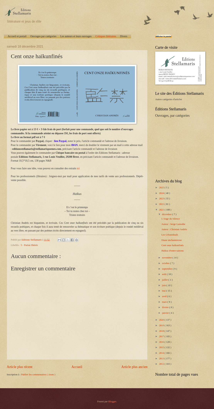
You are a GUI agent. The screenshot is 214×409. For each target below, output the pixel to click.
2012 (162, 364)
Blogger (112, 401)
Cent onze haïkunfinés (172, 245)
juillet (165, 279)
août (164, 274)
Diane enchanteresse (171, 240)
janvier (165, 313)
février (165, 307)
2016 (162, 342)
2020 (162, 319)
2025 (162, 187)
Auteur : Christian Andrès (174, 229)
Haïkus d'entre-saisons (172, 250)
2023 (162, 198)
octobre (166, 263)
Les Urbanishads (169, 234)
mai (164, 290)
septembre (167, 268)
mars (164, 302)
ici (78, 168)
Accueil (76, 367)
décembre (167, 214)
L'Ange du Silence (170, 218)
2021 (162, 209)
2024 (162, 193)
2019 (162, 325)
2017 (162, 336)
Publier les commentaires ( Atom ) (38, 374)
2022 (162, 204)
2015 (162, 347)
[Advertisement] (179, 148)
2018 (162, 331)
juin (164, 285)
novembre (167, 257)
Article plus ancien (134, 367)
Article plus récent (19, 367)
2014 (162, 353)
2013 (162, 358)
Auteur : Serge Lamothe (173, 224)
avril (164, 296)
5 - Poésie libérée (29, 245)
